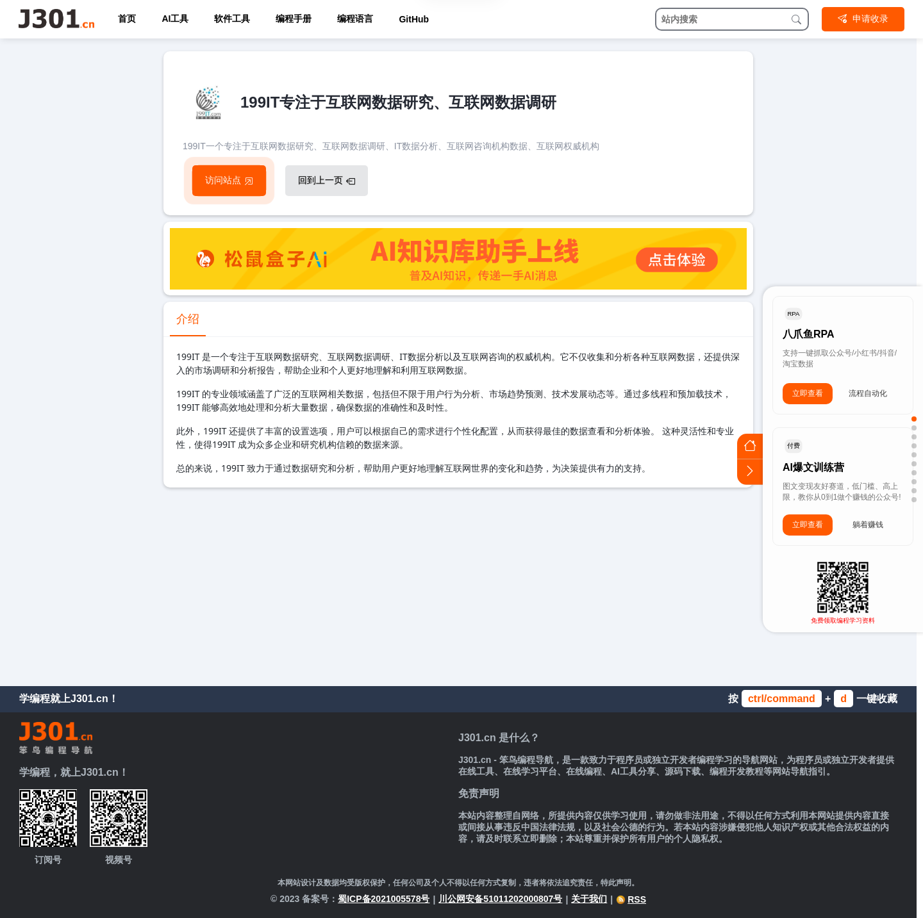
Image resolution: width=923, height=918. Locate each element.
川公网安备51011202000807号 (500, 899)
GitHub (414, 19)
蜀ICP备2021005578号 (383, 899)
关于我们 (589, 899)
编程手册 (294, 18)
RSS (631, 899)
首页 (127, 18)
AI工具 (175, 18)
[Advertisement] (458, 583)
